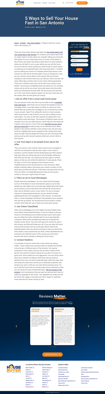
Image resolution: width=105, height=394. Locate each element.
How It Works (51, 3)
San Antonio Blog (85, 376)
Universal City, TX (30, 386)
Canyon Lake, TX (46, 369)
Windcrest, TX (45, 386)
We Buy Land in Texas (63, 385)
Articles (23, 43)
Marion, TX (44, 378)
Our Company (61, 374)
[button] (16, 326)
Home (16, 43)
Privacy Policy (61, 383)
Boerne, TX (28, 369)
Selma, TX (44, 384)
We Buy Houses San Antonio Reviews (90, 372)
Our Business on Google (86, 367)
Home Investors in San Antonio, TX (89, 378)
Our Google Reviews (63, 367)
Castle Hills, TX (29, 371)
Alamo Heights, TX (30, 367)
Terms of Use (84, 383)
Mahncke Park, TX (30, 380)
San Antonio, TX (29, 382)
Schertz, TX (45, 382)
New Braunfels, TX (46, 380)
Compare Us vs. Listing (63, 372)
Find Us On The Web (63, 378)
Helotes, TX (45, 374)
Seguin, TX (28, 384)
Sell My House (37, 3)
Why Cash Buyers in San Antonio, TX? (67, 380)
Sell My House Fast (62, 369)
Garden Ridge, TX (30, 374)
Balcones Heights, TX (47, 367)
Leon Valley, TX (45, 376)
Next (79, 69)
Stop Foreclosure (85, 380)
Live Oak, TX (28, 378)
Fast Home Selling (33, 43)
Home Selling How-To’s (63, 376)
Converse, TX (45, 371)
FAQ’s (82, 374)
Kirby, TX (28, 376)
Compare (44, 3)
